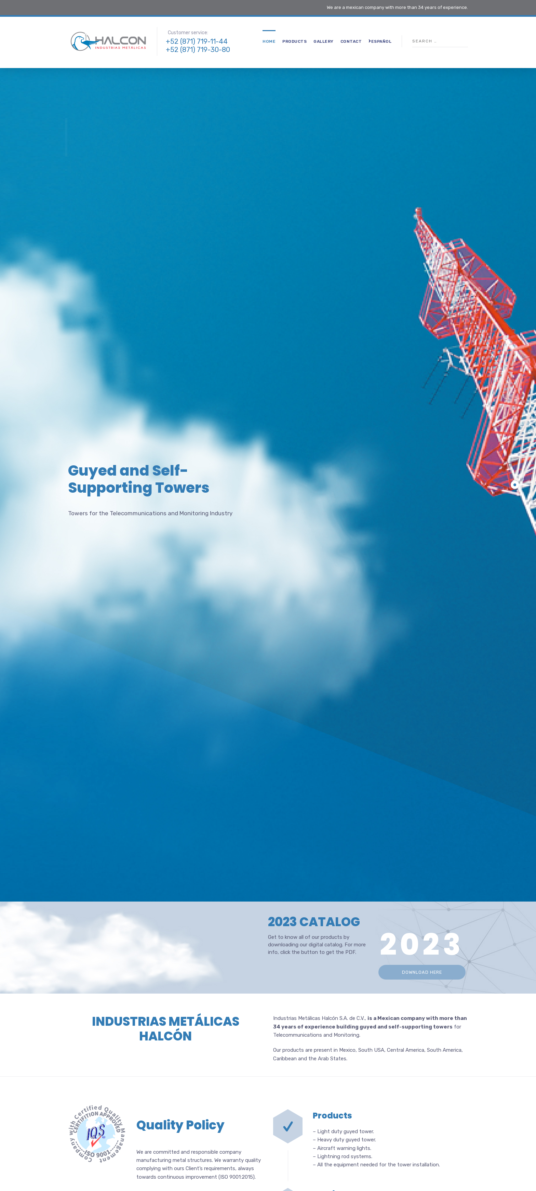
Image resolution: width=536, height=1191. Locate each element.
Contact (351, 41)
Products (294, 41)
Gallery (323, 41)
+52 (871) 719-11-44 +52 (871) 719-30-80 (198, 45)
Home (269, 41)
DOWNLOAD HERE (422, 972)
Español (379, 41)
